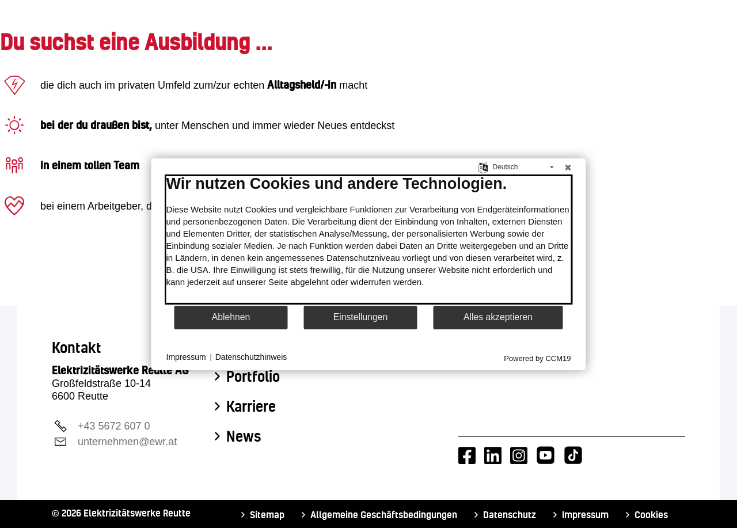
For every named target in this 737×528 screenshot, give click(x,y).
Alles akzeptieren (498, 317)
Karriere (251, 406)
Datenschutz (509, 514)
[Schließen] (568, 167)
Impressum (585, 514)
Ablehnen (231, 317)
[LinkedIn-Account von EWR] (493, 455)
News (243, 436)
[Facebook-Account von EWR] (467, 455)
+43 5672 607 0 (114, 426)
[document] (368, 239)
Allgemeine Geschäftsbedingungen (383, 514)
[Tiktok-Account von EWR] (573, 455)
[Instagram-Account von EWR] (518, 455)
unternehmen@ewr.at (127, 441)
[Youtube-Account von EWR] (545, 455)
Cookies (651, 514)
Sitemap (267, 514)
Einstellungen (360, 317)
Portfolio (253, 376)
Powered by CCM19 (537, 358)
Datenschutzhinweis (251, 357)
